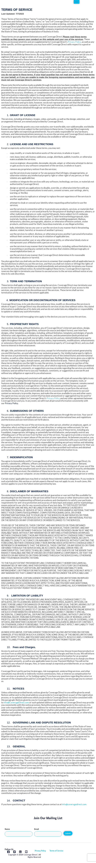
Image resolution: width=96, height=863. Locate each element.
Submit (68, 833)
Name (7, 828)
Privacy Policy (40, 850)
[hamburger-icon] (76, 2)
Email (36, 828)
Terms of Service (56, 850)
